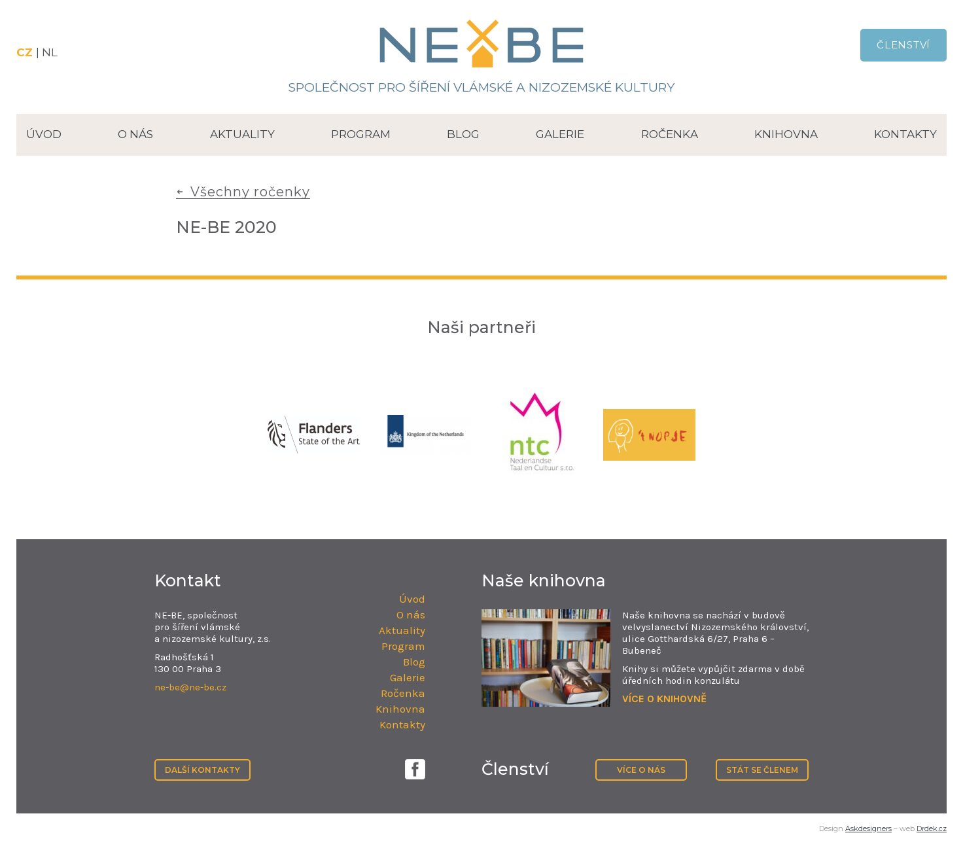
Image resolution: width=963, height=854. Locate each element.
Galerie (560, 134)
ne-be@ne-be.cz (190, 687)
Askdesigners (868, 828)
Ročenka (669, 134)
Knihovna (786, 134)
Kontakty (905, 134)
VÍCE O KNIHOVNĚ (664, 698)
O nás (135, 134)
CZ (26, 52)
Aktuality (242, 134)
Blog (463, 134)
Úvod (43, 134)
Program (361, 134)
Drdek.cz (932, 828)
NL (50, 52)
